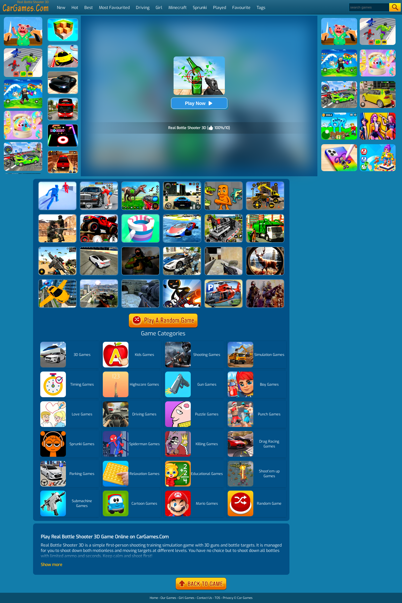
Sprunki (200, 7)
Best (88, 7)
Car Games (245, 598)
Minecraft (177, 7)
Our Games (168, 598)
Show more (51, 564)
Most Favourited (114, 7)
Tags (261, 7)
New (61, 7)
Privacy (228, 598)
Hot (75, 7)
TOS (217, 598)
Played (219, 7)
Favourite (241, 7)
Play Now (199, 103)
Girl (159, 7)
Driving (142, 7)
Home (154, 598)
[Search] (369, 7)
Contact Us (204, 598)
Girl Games (186, 598)
